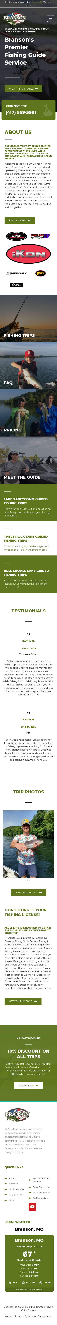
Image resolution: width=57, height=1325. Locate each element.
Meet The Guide (22, 477)
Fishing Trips (19, 335)
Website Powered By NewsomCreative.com (28, 1316)
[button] (6, 844)
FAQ (8, 382)
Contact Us (37, 2)
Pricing (12, 430)
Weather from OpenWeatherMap (29, 1289)
